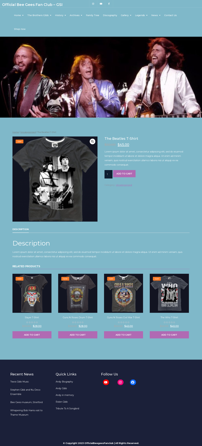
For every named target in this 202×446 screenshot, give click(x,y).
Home (17, 15)
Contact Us (170, 15)
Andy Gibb (61, 388)
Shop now (20, 29)
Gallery (125, 15)
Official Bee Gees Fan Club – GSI (32, 4)
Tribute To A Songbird (67, 408)
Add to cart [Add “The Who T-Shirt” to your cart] (169, 334)
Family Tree (92, 15)
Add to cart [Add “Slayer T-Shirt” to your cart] (32, 334)
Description (20, 229)
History (59, 15)
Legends (140, 15)
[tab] (20, 229)
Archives (75, 15)
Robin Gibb (62, 401)
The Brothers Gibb (38, 15)
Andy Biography (64, 381)
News (154, 15)
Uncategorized (28, 132)
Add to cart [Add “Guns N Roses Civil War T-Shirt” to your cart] (123, 334)
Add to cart (124, 173)
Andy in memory (65, 395)
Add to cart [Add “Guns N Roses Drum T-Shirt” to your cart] (78, 334)
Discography (110, 15)
